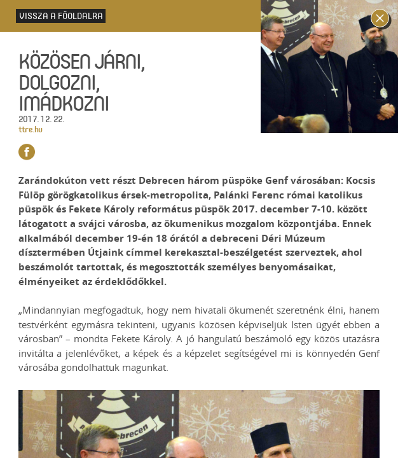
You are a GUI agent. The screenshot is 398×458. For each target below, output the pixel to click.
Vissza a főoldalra (61, 15)
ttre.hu (30, 128)
